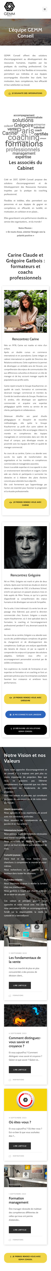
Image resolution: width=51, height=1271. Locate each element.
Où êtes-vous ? (20, 1122)
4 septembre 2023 (17, 1118)
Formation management (18, 1200)
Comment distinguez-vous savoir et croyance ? (25, 1042)
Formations (18, 995)
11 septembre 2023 (18, 953)
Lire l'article (19, 985)
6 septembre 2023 (17, 1033)
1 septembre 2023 (17, 1194)
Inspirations (18, 1080)
